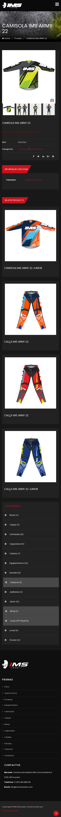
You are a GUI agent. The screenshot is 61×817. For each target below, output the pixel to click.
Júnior (12, 601)
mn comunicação (10, 810)
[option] (28, 76)
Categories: (7, 149)
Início (6, 686)
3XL (39, 180)
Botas (12, 515)
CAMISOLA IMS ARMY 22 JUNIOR (23, 268)
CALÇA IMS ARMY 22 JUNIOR (21, 489)
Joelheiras (14, 592)
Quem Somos (10, 693)
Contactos (9, 755)
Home (7, 38)
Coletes (13, 553)
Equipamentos (36, 149)
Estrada (13, 572)
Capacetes (15, 544)
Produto (18, 38)
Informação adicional (16, 169)
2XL (36, 180)
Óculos (13, 640)
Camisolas (23, 149)
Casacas (14, 582)
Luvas (12, 630)
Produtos (8, 699)
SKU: (4, 142)
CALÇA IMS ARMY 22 (16, 341)
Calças (13, 524)
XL (33, 180)
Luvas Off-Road (17, 620)
